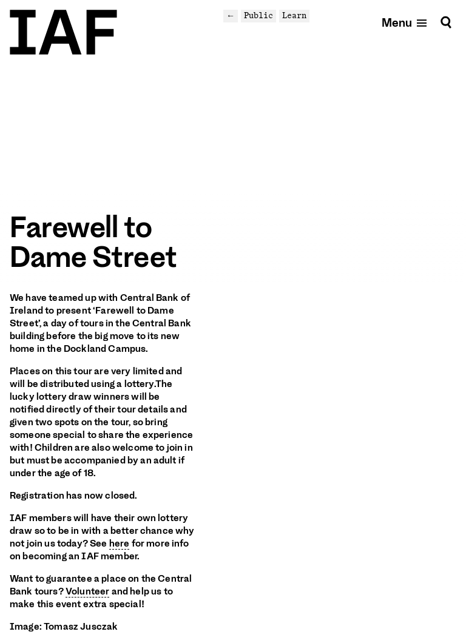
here (119, 543)
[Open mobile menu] (405, 22)
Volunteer (87, 591)
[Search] (446, 22)
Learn (294, 15)
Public (258, 15)
